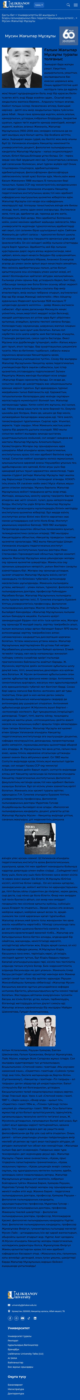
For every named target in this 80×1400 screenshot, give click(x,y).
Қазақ (38, 5)
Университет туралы (20, 1336)
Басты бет (8, 15)
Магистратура (16, 1389)
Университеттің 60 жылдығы (36, 15)
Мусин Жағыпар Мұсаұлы (18, 21)
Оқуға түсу (17, 1377)
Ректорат (13, 1340)
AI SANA (12, 1358)
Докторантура (16, 1393)
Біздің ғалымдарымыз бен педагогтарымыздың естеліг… (38, 18)
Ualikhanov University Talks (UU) (26, 1353)
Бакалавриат (15, 1384)
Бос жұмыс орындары (20, 1367)
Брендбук (13, 1349)
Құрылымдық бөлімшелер (23, 1345)
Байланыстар (15, 1362)
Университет (19, 1328)
